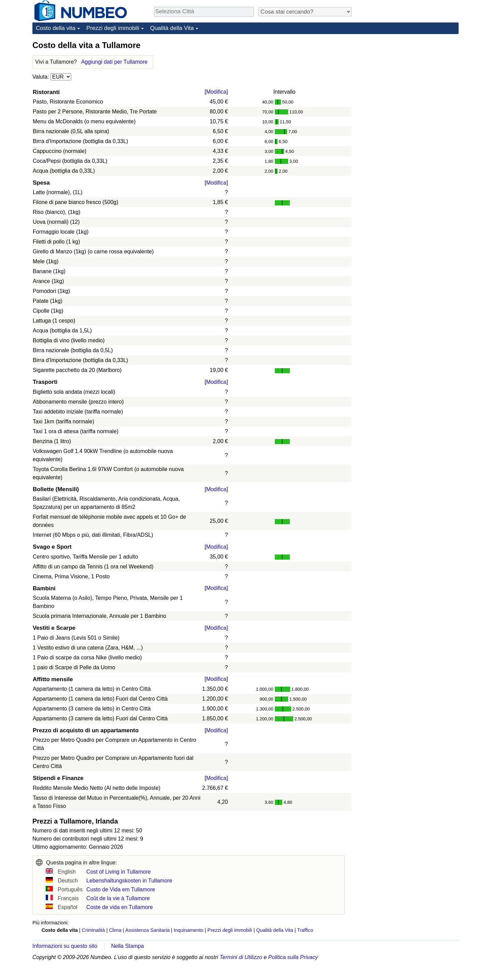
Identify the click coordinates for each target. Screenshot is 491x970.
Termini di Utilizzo (241, 957)
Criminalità (93, 930)
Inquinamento (188, 930)
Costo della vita (55, 28)
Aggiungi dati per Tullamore (114, 62)
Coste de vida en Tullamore (119, 907)
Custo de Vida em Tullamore (120, 889)
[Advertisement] (407, 82)
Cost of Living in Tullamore (118, 872)
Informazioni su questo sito (64, 946)
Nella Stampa (127, 946)
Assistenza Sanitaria (147, 930)
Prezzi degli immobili (112, 28)
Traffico (305, 930)
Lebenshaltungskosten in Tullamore (129, 880)
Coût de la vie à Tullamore (118, 898)
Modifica (216, 92)
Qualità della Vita (172, 28)
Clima (115, 930)
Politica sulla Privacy (293, 957)
